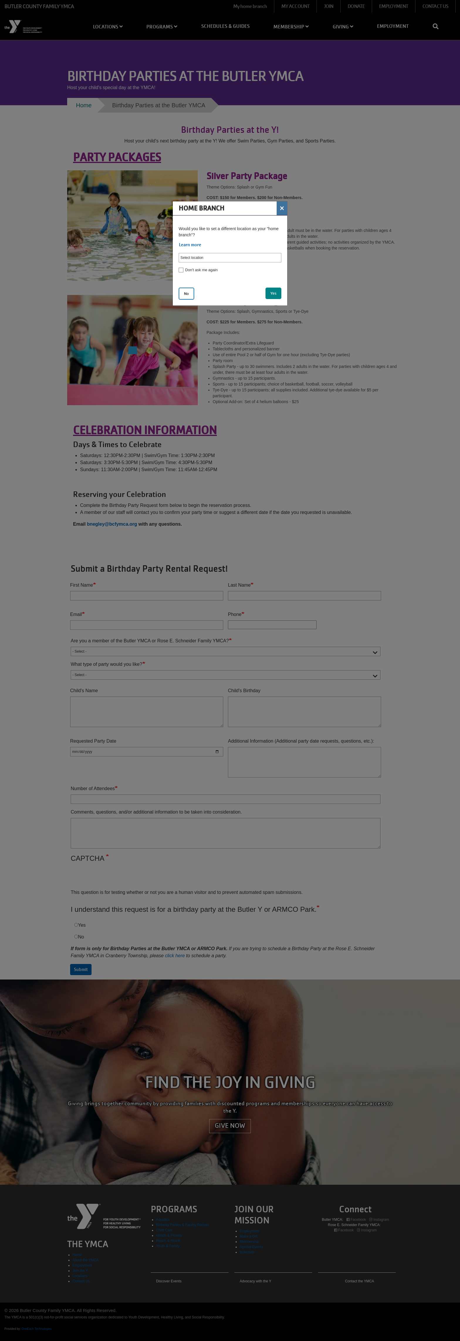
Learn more (190, 245)
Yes (273, 293)
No (186, 293)
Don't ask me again (201, 270)
